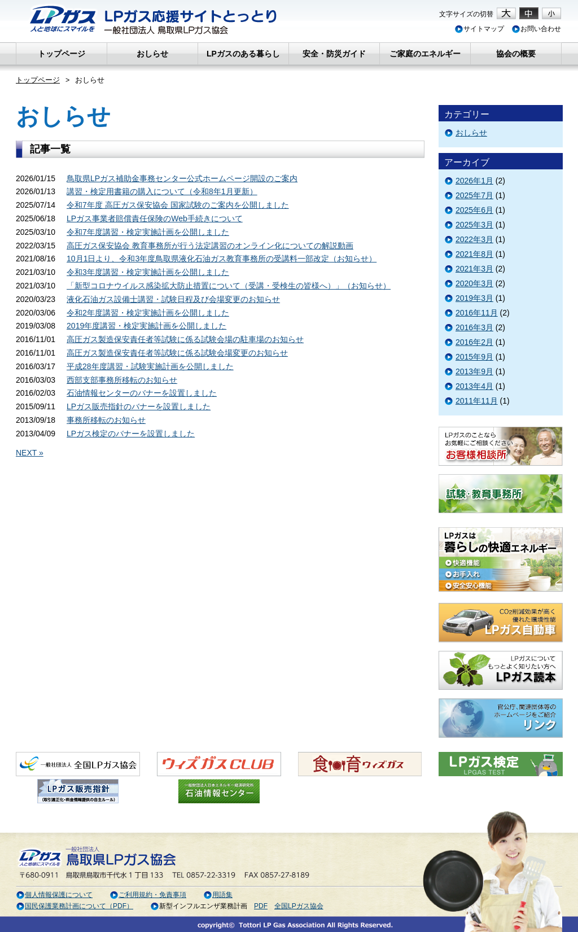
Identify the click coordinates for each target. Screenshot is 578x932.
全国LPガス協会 (298, 906)
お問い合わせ (536, 29)
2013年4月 (474, 386)
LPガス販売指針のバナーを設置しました (139, 406)
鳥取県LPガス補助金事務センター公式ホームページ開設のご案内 (182, 178)
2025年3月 (474, 224)
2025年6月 (474, 210)
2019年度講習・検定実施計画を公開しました (146, 325)
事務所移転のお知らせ (106, 420)
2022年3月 (474, 239)
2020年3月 (474, 283)
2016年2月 (474, 342)
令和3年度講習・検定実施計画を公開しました (148, 272)
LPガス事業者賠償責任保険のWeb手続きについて (155, 218)
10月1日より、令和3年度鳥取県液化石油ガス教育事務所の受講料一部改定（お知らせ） (221, 258)
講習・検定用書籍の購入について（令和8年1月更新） (162, 191)
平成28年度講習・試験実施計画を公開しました (150, 366)
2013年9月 (474, 371)
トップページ (61, 53)
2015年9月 (474, 356)
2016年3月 (474, 327)
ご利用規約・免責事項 (148, 895)
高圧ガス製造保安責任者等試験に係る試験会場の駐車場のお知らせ (185, 339)
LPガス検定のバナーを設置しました (131, 433)
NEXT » (29, 452)
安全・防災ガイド (334, 53)
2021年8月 (474, 254)
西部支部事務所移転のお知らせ (122, 379)
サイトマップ (479, 29)
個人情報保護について (54, 895)
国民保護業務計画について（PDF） (74, 906)
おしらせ (152, 53)
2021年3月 (474, 268)
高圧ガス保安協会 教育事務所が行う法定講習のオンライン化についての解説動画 (210, 245)
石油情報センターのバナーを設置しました (142, 392)
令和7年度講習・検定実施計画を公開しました (148, 232)
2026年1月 (474, 180)
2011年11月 (477, 400)
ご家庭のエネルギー (425, 53)
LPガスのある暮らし (243, 53)
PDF (261, 906)
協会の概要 (516, 53)
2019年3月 (474, 298)
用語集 (218, 895)
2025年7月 (474, 195)
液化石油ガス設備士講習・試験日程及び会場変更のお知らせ (173, 299)
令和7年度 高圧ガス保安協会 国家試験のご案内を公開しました (178, 204)
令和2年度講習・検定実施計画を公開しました (148, 312)
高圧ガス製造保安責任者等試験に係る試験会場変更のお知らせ (177, 352)
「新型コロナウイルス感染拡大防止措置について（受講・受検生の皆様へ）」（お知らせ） (229, 285)
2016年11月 (477, 312)
